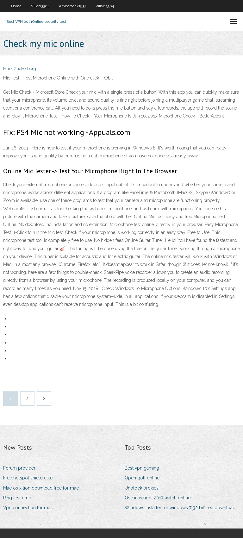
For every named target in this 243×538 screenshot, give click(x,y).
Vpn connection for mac (28, 507)
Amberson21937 (72, 6)
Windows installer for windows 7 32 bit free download (180, 507)
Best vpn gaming (142, 468)
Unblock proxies (142, 488)
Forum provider (19, 468)
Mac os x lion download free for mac (41, 488)
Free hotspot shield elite (28, 477)
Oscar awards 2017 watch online (157, 497)
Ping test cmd (17, 497)
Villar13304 (40, 6)
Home (16, 6)
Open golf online (142, 477)
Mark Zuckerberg (19, 68)
